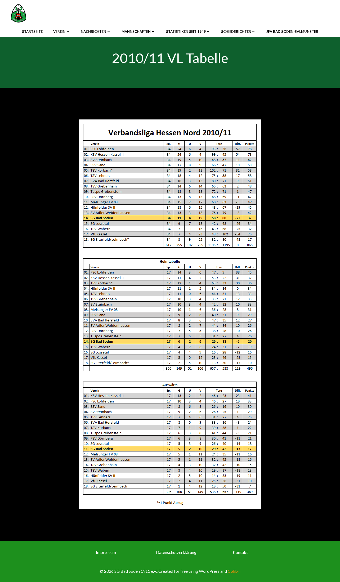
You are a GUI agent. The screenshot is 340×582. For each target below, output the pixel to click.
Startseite (32, 31)
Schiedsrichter (238, 31)
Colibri (234, 571)
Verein (61, 31)
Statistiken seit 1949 (188, 31)
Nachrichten (96, 31)
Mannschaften (138, 31)
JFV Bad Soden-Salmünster (292, 31)
